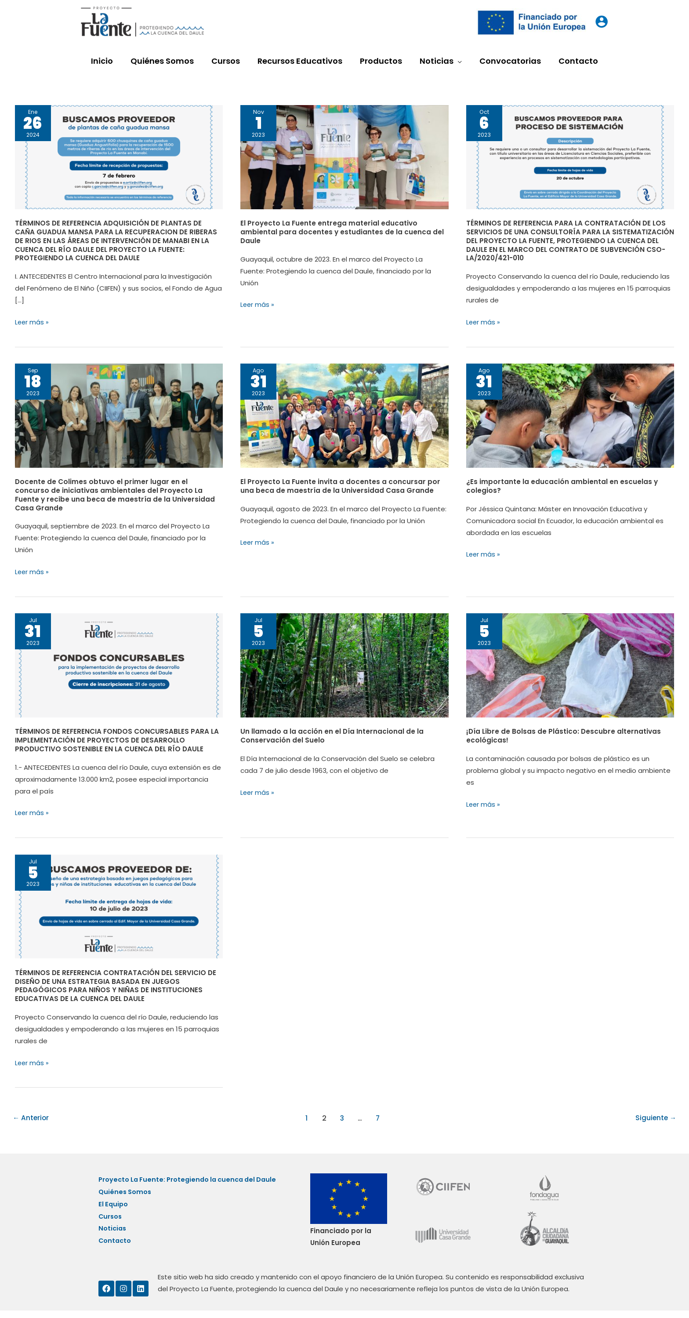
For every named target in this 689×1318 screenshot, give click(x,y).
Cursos (110, 1224)
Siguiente (655, 1115)
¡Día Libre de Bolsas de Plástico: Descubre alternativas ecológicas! (564, 734)
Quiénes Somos (125, 1200)
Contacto (115, 1248)
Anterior (31, 1115)
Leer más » (32, 322)
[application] (455, 61)
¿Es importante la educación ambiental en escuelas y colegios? (562, 485)
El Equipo (113, 1212)
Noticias (112, 1236)
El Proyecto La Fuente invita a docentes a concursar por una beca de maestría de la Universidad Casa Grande (341, 485)
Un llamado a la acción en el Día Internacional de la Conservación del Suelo (332, 734)
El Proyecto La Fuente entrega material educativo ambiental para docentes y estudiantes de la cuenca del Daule (342, 231)
